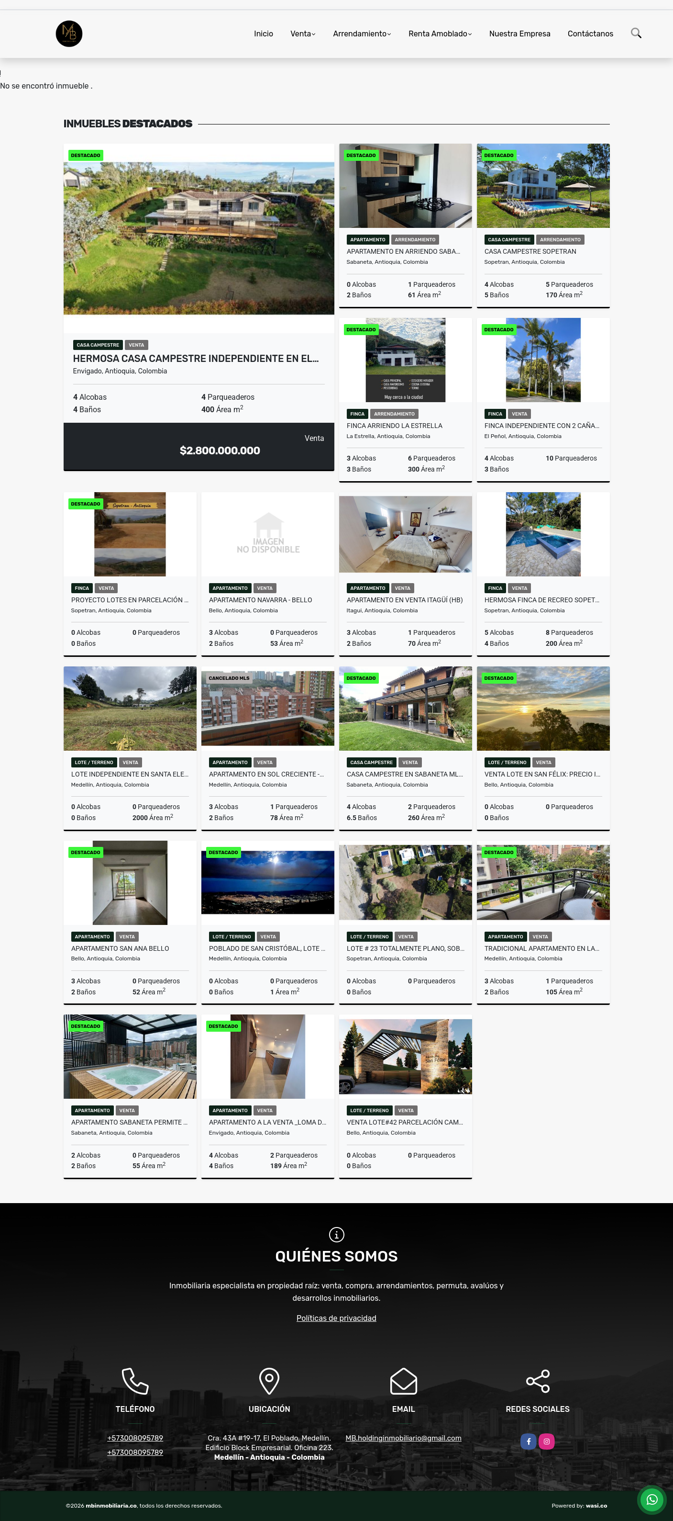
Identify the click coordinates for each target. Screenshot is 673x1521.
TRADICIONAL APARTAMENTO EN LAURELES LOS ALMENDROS (543, 948)
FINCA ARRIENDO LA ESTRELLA (394, 425)
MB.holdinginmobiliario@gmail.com (404, 1438)
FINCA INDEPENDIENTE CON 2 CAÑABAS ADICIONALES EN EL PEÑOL (543, 425)
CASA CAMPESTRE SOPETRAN (530, 251)
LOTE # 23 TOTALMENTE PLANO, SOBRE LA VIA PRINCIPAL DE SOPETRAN (405, 948)
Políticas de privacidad (336, 1318)
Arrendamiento (359, 33)
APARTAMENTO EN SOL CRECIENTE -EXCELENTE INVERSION (268, 774)
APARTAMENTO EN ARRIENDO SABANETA (405, 251)
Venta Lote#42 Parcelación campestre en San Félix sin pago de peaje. (405, 1122)
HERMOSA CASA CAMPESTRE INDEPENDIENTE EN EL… (196, 358)
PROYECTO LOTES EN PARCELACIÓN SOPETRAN (130, 600)
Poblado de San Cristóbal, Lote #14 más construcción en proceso (268, 948)
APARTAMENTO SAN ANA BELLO (120, 948)
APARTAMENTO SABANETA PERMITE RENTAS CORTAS (130, 1122)
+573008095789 (135, 1438)
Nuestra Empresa (520, 33)
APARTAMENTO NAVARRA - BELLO (260, 600)
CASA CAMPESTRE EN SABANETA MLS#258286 (405, 774)
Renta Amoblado (437, 33)
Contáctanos (590, 33)
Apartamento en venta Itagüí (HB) (405, 600)
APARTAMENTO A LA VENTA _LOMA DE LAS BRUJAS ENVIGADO (268, 1122)
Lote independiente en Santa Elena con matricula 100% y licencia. (130, 774)
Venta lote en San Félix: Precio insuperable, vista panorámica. (543, 774)
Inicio (263, 33)
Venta (300, 33)
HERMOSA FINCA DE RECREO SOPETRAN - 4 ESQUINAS (543, 600)
